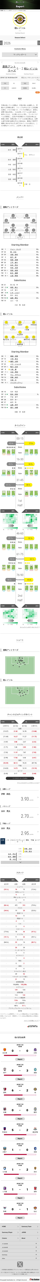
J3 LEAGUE (5, 1251)
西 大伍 (13, 252)
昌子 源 (13, 257)
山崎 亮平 (14, 405)
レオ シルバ (14, 293)
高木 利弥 (14, 394)
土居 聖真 (14, 276)
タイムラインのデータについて (29, 627)
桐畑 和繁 (14, 356)
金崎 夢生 (14, 298)
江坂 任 (13, 380)
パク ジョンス (15, 364)
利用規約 (4, 1269)
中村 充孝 (14, 268)
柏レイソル (31, 68)
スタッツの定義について (31, 1020)
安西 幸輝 (14, 260)
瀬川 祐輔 (14, 407)
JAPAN (24, 1232)
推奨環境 (10, 1269)
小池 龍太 (14, 359)
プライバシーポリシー (19, 1269)
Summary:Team (26, 1226)
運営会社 (27, 1269)
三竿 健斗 (14, 262)
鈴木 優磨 (14, 273)
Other (3, 1258)
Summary (4, 1254)
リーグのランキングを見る (20, 778)
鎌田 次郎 (14, 361)
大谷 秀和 (14, 372)
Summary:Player (7, 1232)
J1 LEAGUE (5, 1243)
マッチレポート (20, 54)
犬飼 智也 (14, 255)
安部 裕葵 (14, 270)
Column (4, 1238)
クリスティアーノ (16, 383)
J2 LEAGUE (5, 1247)
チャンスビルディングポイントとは (28, 783)
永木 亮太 (14, 265)
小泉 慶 (13, 369)
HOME (1, 10)
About (23, 1238)
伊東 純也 (14, 377)
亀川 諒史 (14, 367)
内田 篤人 (14, 287)
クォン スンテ (15, 249)
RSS (37, 92)
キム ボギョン (15, 375)
